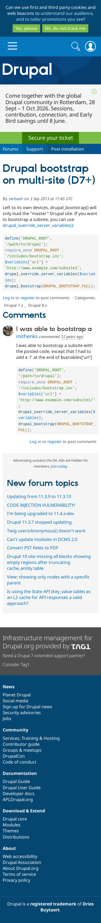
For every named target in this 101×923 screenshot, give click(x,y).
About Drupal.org (21, 868)
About (9, 848)
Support (34, 149)
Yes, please (26, 28)
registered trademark (53, 904)
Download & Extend (24, 811)
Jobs (7, 718)
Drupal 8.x (37, 307)
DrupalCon (14, 756)
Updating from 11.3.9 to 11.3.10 (39, 502)
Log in (8, 300)
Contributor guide (21, 744)
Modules (11, 825)
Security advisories (22, 713)
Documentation (20, 773)
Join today (59, 471)
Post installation (67, 149)
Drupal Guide (16, 781)
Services (11, 738)
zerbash (16, 198)
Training (30, 738)
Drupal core (15, 819)
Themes (11, 831)
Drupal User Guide (22, 788)
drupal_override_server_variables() (38, 225)
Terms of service (19, 874)
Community (15, 730)
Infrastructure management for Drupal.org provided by (47, 641)
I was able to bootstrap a (54, 332)
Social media (15, 701)
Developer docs (18, 793)
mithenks (27, 338)
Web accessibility (20, 856)
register (27, 300)
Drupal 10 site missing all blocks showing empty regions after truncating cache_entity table (49, 568)
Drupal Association (22, 862)
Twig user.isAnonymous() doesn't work (46, 536)
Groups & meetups (22, 750)
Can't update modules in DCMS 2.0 (42, 545)
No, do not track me (65, 28)
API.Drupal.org (18, 799)
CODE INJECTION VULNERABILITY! (41, 510)
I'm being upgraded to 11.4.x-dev (40, 519)
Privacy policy (16, 880)
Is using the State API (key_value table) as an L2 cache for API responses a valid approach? (48, 603)
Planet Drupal (17, 695)
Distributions (16, 837)
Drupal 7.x (13, 307)
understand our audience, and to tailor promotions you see (55, 16)
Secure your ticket (50, 137)
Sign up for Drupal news (27, 707)
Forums (10, 149)
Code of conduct (19, 762)
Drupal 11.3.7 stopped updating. (40, 527)
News (9, 687)
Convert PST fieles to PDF (32, 553)
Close (94, 91)
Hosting (52, 738)
